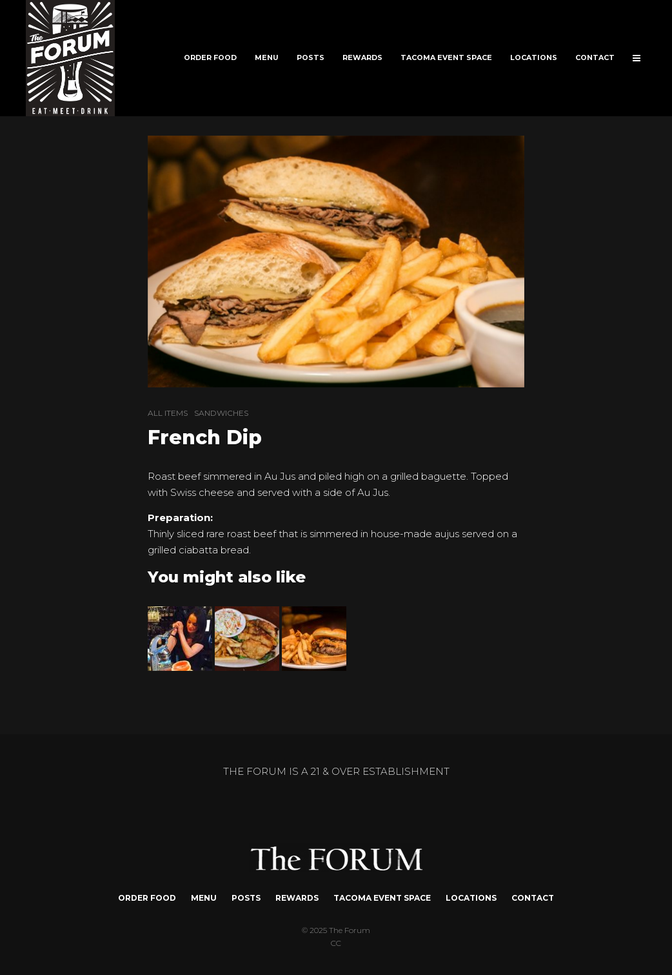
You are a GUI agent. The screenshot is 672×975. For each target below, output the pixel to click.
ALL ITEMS (168, 413)
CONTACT (595, 58)
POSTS (310, 58)
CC (336, 943)
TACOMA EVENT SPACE (446, 58)
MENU (267, 58)
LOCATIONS (533, 58)
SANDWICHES (221, 413)
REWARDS (362, 58)
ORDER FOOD (210, 58)
